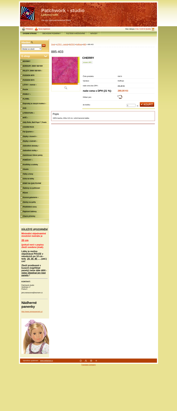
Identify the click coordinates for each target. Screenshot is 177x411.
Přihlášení (29, 29)
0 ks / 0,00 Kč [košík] (143, 29)
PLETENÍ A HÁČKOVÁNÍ (75, 34)
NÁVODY (93, 34)
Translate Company (88, 365)
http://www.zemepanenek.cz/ (32, 312)
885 (84, 44)
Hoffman (79, 44)
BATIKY (72, 44)
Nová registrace (44, 29)
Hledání (25, 42)
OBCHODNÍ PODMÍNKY (51, 34)
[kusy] (131, 105)
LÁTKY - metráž (62, 44)
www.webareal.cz (46, 361)
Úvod (53, 44)
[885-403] (65, 73)
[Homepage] (30, 33)
